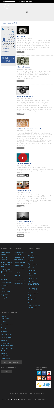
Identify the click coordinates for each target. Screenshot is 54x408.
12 (11, 39)
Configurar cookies (28, 393)
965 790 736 (5, 399)
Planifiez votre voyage (9, 312)
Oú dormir (4, 331)
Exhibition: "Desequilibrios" (25, 221)
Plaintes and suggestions (4, 354)
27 (13, 46)
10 (8, 39)
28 (2, 50)
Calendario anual (8, 59)
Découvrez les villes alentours (20, 284)
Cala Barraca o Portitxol (32, 274)
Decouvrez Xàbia (6, 248)
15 (4, 43)
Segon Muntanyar (33, 264)
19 (11, 43)
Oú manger (4, 328)
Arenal (3, 276)
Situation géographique (5, 317)
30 (6, 50)
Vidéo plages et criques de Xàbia (32, 289)
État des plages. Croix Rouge (34, 294)
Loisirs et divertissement (18, 276)
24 (8, 46)
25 (9, 46)
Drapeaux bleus (32, 303)
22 (4, 46)
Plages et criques (34, 248)
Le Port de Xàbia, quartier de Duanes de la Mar (6, 271)
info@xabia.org (15, 399)
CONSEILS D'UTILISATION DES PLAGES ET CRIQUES (33, 283)
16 (6, 43)
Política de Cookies (26, 399)
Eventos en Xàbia (12, 23)
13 (13, 39)
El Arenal (30, 261)
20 (13, 43)
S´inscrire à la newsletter (11, 362)
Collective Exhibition (23, 67)
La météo (3, 321)
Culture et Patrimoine (4, 258)
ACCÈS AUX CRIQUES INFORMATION (34, 307)
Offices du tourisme (6, 334)
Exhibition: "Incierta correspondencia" (29, 129)
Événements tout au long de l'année (20, 253)
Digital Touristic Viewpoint (5, 253)
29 (4, 50)
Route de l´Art (18, 265)
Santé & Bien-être (19, 280)
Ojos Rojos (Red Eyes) (24, 163)
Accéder (6, 371)
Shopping (17, 272)
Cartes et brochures (6, 337)
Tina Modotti (21, 36)
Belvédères (4, 279)
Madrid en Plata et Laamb (25, 96)
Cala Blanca (31, 267)
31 (8, 50)
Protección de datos (16, 393)
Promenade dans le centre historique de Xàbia (7, 264)
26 (11, 46)
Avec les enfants (19, 269)
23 (6, 46)
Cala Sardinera (32, 270)
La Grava (30, 253)
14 (2, 43)
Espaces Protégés (6, 282)
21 (2, 46)
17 (8, 43)
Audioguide (4, 298)
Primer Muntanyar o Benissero (34, 257)
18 (9, 43)
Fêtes (2, 288)
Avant (3, 23)
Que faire (17, 248)
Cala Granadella (32, 278)
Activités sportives (19, 262)
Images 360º (4, 295)
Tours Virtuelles (5, 291)
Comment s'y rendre (7, 325)
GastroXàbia (4, 285)
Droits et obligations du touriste (7, 349)
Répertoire (4, 340)
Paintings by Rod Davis (24, 190)
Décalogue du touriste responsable (7, 344)
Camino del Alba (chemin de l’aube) (19, 258)
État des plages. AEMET (32, 299)
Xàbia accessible (5, 358)
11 (9, 39)
